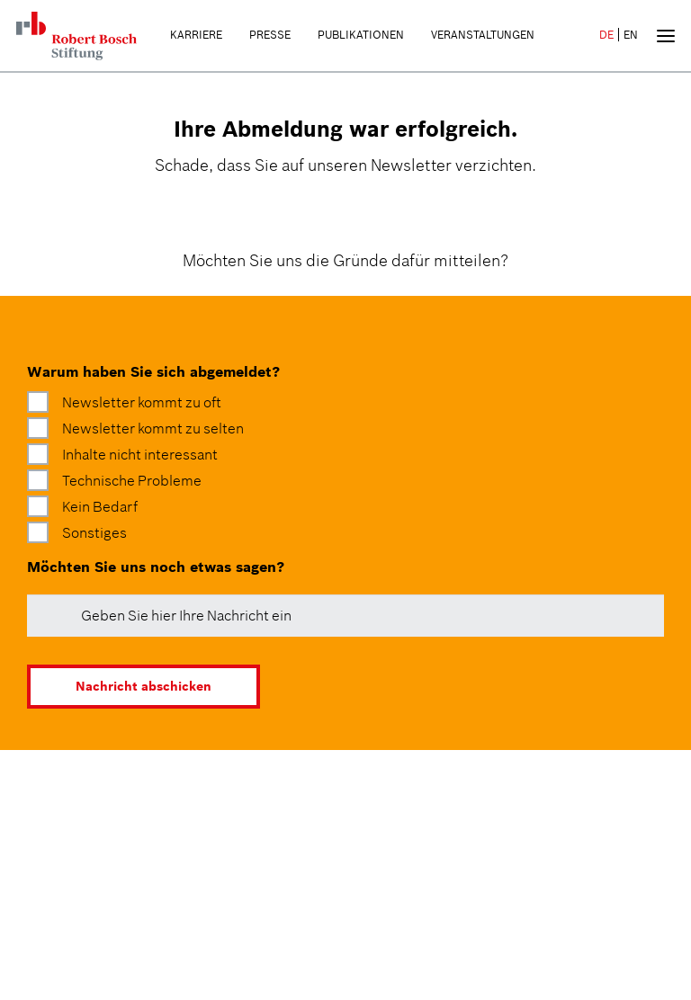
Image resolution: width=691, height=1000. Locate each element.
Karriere (196, 34)
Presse (270, 34)
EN (631, 34)
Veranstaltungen (482, 34)
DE (606, 34)
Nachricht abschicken (143, 686)
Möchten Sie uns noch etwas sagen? (155, 567)
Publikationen (361, 34)
